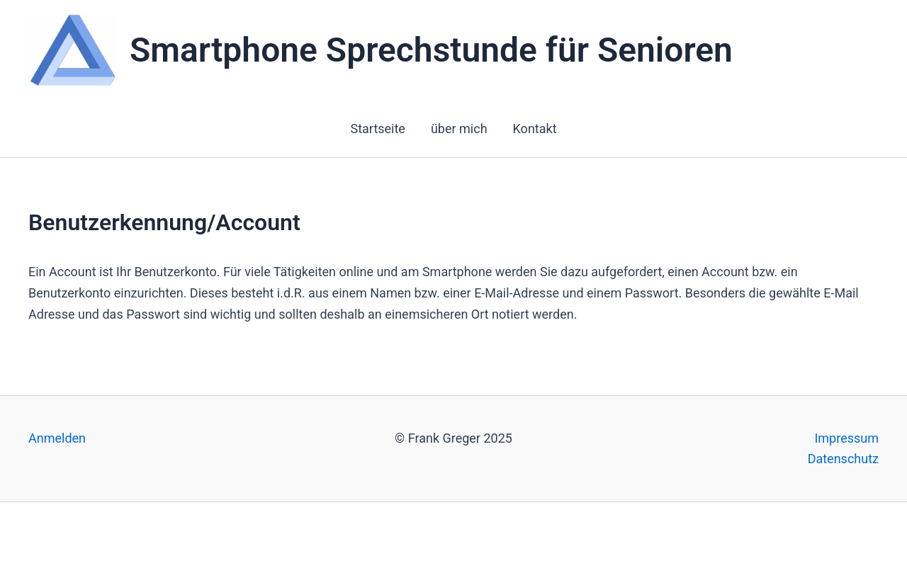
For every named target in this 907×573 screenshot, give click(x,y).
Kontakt (535, 128)
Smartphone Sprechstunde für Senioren (431, 50)
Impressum (846, 438)
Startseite (377, 128)
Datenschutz (843, 458)
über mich (459, 128)
